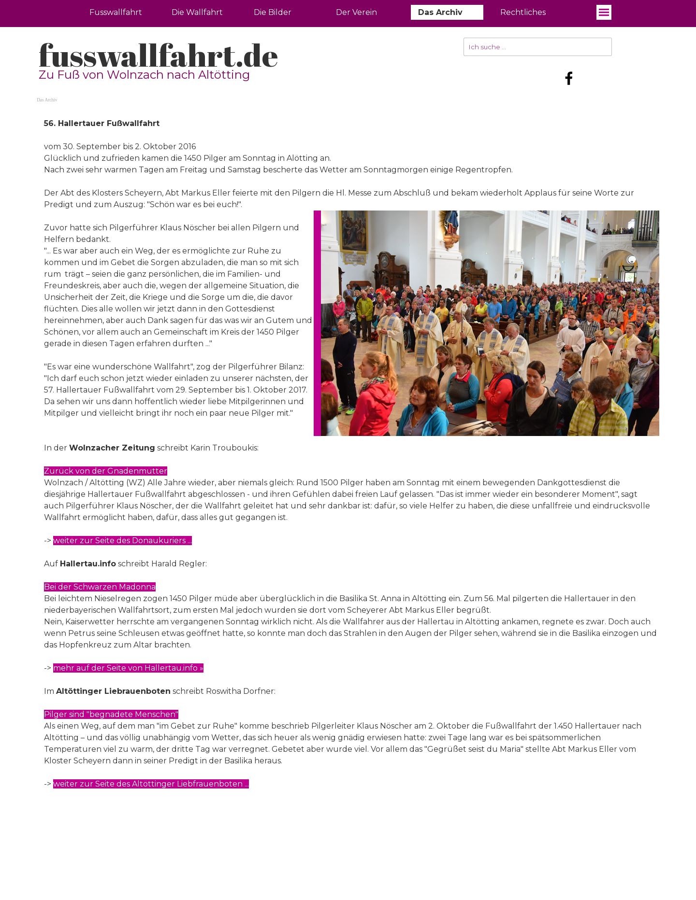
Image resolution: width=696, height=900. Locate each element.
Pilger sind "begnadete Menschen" (111, 714)
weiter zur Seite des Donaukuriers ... (122, 540)
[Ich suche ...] (538, 47)
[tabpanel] (348, 465)
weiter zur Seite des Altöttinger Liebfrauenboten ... (151, 783)
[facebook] (569, 78)
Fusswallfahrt (115, 12)
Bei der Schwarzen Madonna (100, 586)
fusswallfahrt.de (158, 55)
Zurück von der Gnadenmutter (105, 471)
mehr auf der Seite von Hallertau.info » (128, 668)
